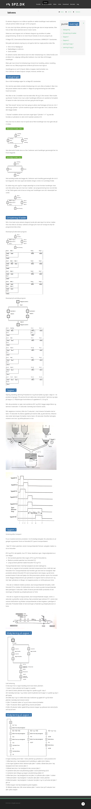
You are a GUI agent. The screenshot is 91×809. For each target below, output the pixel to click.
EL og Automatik (47, 4)
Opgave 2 (66, 40)
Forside (38, 4)
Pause (45, 2)
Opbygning (66, 30)
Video (54, 4)
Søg (78, 4)
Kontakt (72, 4)
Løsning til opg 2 (68, 47)
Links (59, 4)
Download (66, 4)
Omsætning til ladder (69, 33)
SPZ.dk (15, 4)
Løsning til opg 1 (68, 44)
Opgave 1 (66, 37)
